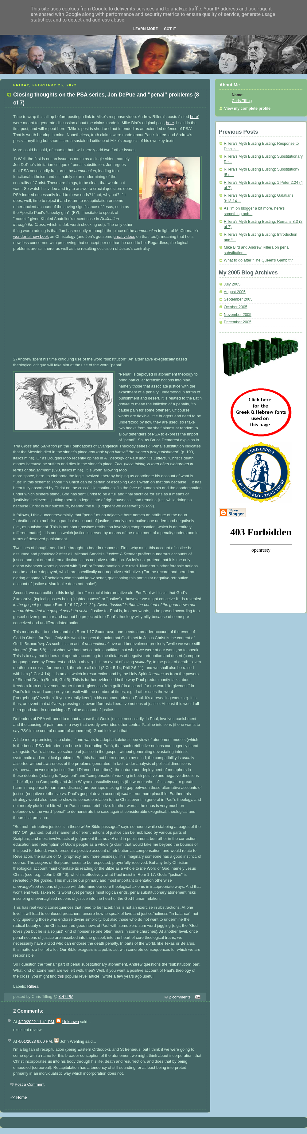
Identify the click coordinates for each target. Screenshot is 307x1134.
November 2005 (237, 315)
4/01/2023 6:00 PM (35, 1041)
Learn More (145, 28)
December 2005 (237, 322)
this (61, 976)
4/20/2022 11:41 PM (36, 1021)
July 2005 (232, 284)
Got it (170, 28)
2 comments (180, 997)
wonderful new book (31, 236)
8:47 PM (66, 996)
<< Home (18, 1097)
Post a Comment (30, 1084)
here (194, 116)
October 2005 (235, 307)
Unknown (70, 1021)
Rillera (33, 986)
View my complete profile (247, 108)
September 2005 (238, 299)
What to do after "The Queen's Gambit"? (258, 260)
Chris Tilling (242, 101)
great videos (124, 236)
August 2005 (235, 292)
